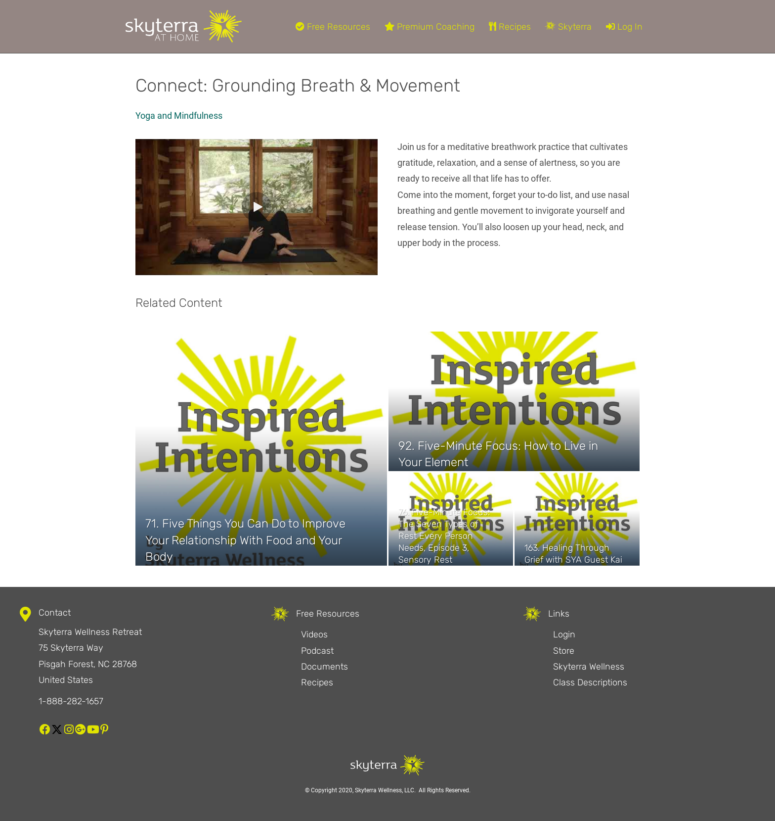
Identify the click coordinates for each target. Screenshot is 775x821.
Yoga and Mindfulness (178, 115)
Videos (314, 634)
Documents (324, 666)
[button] (256, 207)
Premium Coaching (429, 26)
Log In (624, 26)
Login (564, 634)
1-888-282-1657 (71, 701)
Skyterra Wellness (588, 666)
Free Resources (333, 26)
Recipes (510, 26)
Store (563, 650)
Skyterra (568, 26)
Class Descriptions (590, 682)
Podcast (317, 650)
